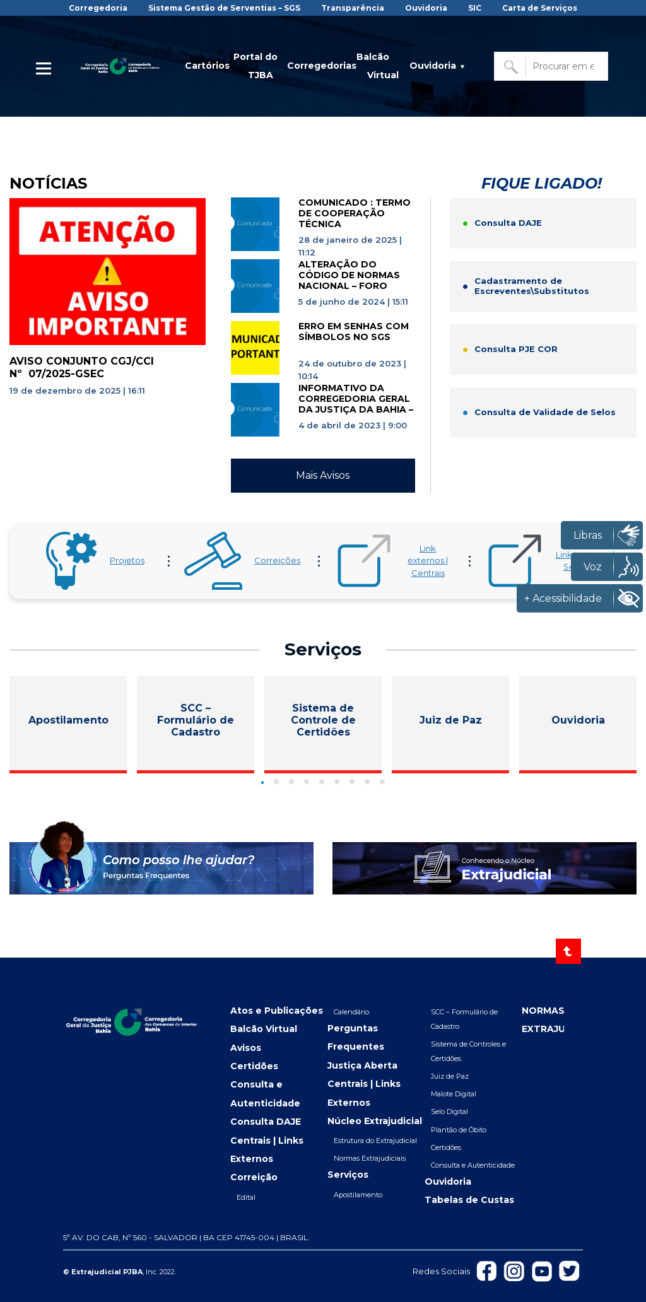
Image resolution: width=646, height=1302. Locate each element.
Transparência (352, 8)
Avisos (245, 1047)
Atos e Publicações (276, 1010)
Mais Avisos (322, 475)
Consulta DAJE (265, 1121)
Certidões (254, 1066)
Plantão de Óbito (458, 1129)
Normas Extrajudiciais (370, 1158)
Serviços (347, 1174)
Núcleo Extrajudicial (374, 1121)
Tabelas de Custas (469, 1199)
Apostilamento (358, 1194)
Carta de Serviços (539, 8)
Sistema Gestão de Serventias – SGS (224, 8)
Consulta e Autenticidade (265, 1093)
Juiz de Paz (450, 1076)
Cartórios (207, 65)
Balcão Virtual (377, 66)
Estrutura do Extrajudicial (375, 1140)
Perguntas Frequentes (355, 1037)
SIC (474, 8)
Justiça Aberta (362, 1065)
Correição (254, 1177)
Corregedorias (321, 65)
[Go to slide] (262, 782)
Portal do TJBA (255, 66)
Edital (246, 1197)
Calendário (351, 1011)
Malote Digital (453, 1093)
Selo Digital (449, 1111)
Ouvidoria (426, 8)
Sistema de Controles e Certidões (468, 1051)
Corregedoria (98, 8)
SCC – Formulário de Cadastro (464, 1019)
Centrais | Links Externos (266, 1149)
